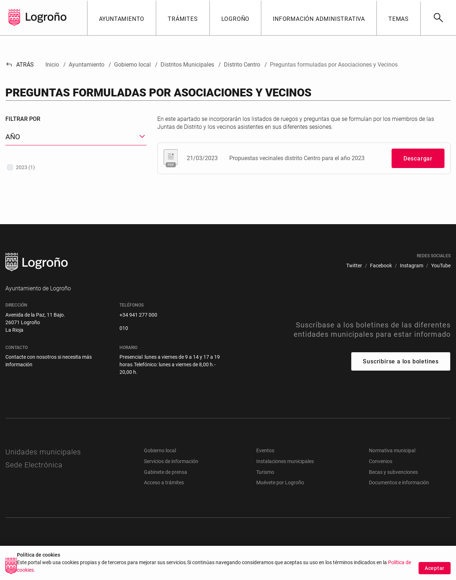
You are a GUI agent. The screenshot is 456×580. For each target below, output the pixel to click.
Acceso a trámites (164, 482)
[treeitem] (75, 167)
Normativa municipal (392, 450)
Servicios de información (171, 461)
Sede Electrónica (34, 465)
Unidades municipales (43, 452)
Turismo (265, 472)
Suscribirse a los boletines (401, 361)
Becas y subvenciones (393, 472)
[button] (121, 17)
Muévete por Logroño (280, 482)
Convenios (380, 461)
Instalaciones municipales (285, 461)
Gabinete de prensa (165, 472)
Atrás (19, 64)
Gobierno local (160, 450)
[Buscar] (438, 17)
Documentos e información (399, 482)
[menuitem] (354, 265)
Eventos (265, 450)
